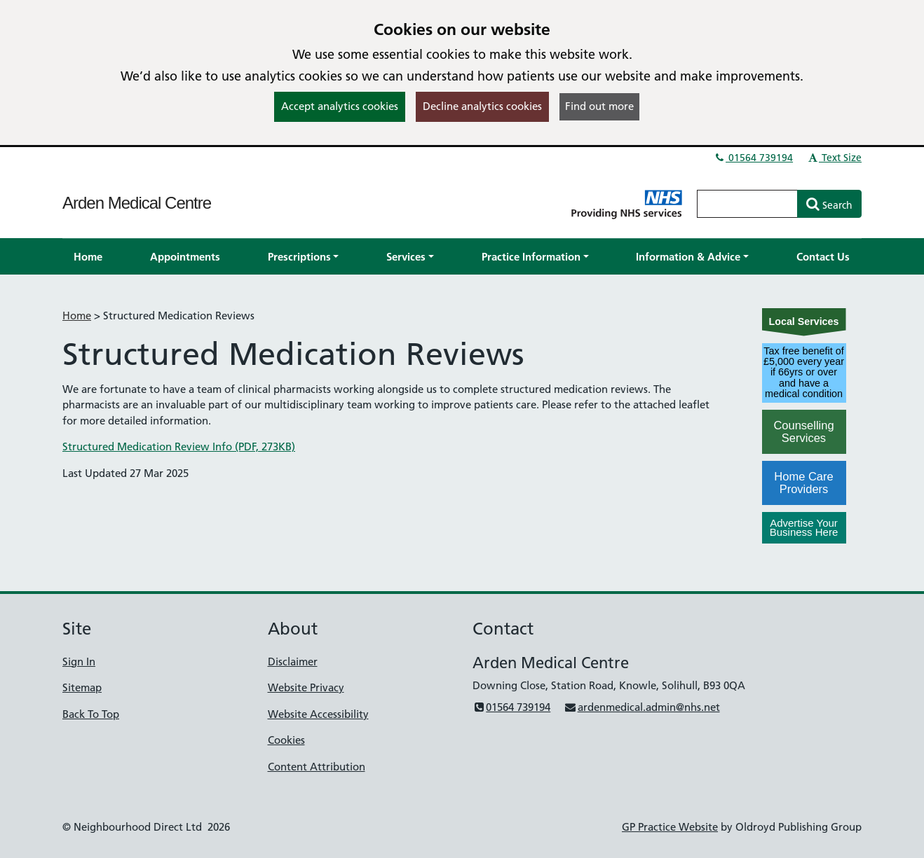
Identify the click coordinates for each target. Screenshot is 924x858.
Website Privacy (306, 687)
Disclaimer (293, 661)
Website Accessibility (318, 714)
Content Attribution (316, 766)
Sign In (78, 661)
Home (76, 315)
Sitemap (82, 687)
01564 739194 (753, 157)
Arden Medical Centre (136, 202)
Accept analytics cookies (339, 106)
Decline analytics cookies (482, 106)
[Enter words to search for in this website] (747, 204)
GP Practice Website (670, 826)
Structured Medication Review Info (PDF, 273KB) (178, 446)
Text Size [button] (834, 157)
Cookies (286, 740)
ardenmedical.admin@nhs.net (641, 707)
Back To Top (90, 714)
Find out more (599, 106)
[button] (304, 257)
